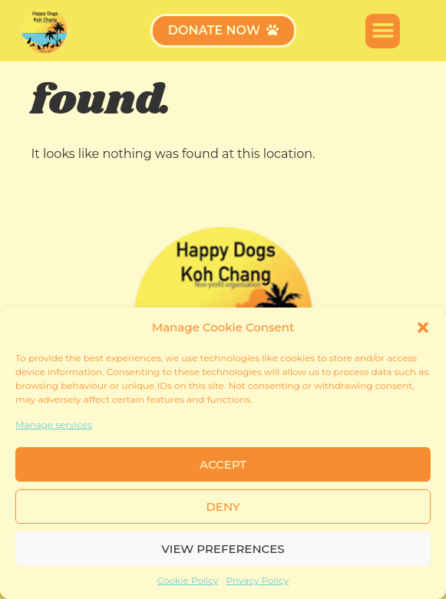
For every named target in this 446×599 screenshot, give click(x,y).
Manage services (53, 424)
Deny (223, 506)
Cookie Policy (188, 580)
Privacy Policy (257, 580)
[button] (423, 327)
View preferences (222, 548)
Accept (223, 464)
